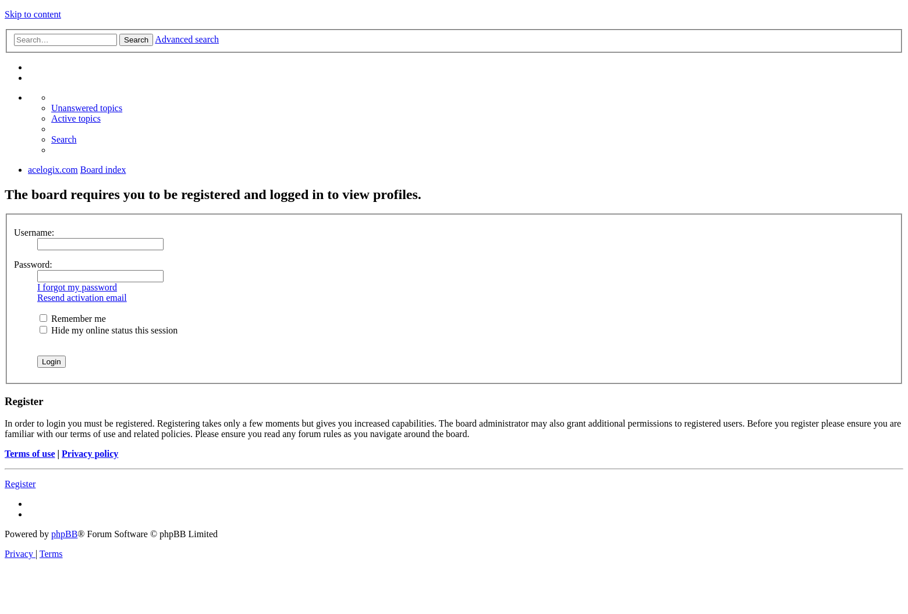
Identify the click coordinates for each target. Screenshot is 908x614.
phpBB (64, 534)
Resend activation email (82, 298)
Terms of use (30, 454)
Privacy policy (90, 454)
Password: (33, 264)
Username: (34, 232)
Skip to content (33, 14)
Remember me (73, 319)
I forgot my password (77, 287)
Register (20, 484)
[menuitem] (86, 108)
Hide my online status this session (109, 330)
